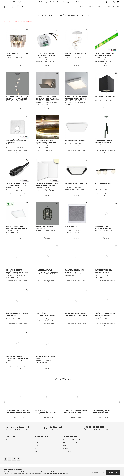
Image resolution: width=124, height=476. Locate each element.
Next (118, 401)
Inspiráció (115, 6)
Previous (5, 401)
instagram (9, 459)
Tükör (96, 6)
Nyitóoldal (7, 440)
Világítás (78, 6)
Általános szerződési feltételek (72, 440)
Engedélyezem (112, 472)
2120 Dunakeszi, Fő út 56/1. (19, 429)
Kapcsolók (105, 6)
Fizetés (65, 445)
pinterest (14, 459)
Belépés (35, 440)
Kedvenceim (37, 451)
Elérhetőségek (67, 451)
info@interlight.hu (21, 2)
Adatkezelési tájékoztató (70, 442)
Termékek (7, 442)
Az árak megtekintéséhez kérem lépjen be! (17, 64)
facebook (5, 459)
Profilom (35, 445)
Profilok (87, 6)
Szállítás (65, 448)
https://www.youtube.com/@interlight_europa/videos (18, 459)
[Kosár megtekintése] (118, 2)
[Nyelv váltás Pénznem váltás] (106, 2)
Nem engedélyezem (97, 472)
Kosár (35, 448)
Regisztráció (37, 442)
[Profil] (110, 2)
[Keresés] (114, 2)
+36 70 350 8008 (9, 2)
